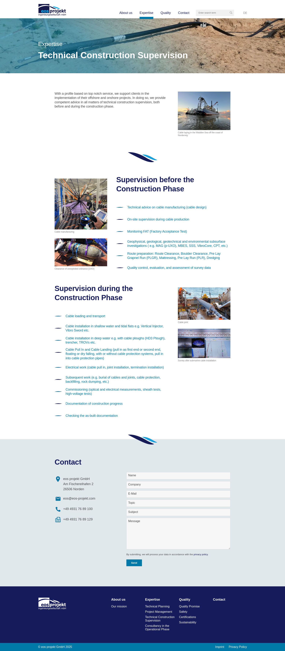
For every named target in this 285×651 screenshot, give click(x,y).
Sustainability (187, 622)
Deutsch (245, 12)
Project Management (158, 611)
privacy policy (201, 554)
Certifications (187, 617)
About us (125, 13)
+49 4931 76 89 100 (78, 509)
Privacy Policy (238, 646)
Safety (183, 611)
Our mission (119, 606)
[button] (231, 13)
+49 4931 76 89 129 (78, 519)
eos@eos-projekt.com (79, 498)
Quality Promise (189, 606)
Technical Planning (157, 606)
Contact (183, 13)
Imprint (219, 646)
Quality (165, 13)
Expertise (146, 13)
